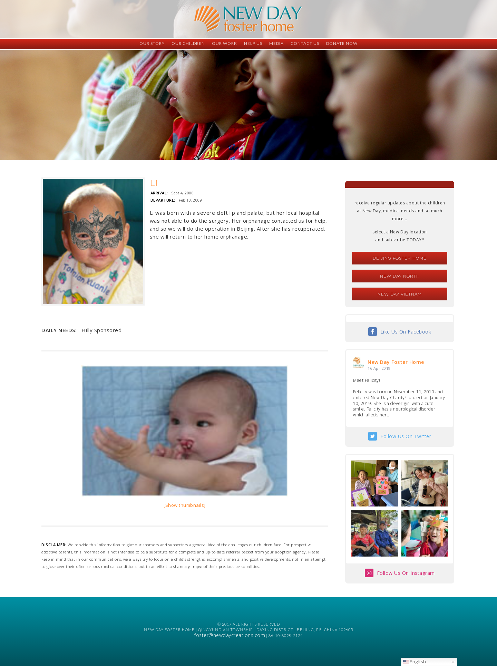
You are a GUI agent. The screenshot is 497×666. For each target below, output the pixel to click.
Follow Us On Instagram (406, 573)
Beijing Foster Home (400, 258)
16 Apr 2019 (379, 368)
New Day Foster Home (396, 362)
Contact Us (305, 43)
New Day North (400, 276)
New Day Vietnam (400, 294)
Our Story (152, 43)
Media (276, 43)
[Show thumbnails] (185, 505)
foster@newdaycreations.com (229, 635)
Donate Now (342, 43)
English (414, 661)
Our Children (188, 43)
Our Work (224, 43)
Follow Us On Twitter (405, 436)
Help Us (253, 43)
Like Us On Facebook (405, 331)
